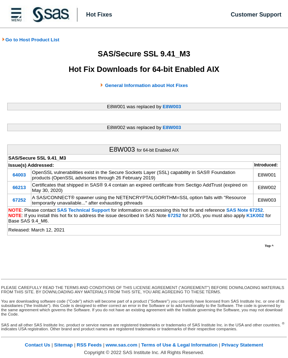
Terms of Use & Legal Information (179, 345)
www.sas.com (122, 345)
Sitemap (63, 345)
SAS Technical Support (83, 210)
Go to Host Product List (30, 39)
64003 (19, 175)
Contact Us (37, 345)
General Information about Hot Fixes (146, 85)
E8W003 (172, 106)
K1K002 (255, 215)
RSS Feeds (89, 345)
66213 (19, 187)
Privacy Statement (242, 345)
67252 (19, 200)
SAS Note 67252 (244, 210)
